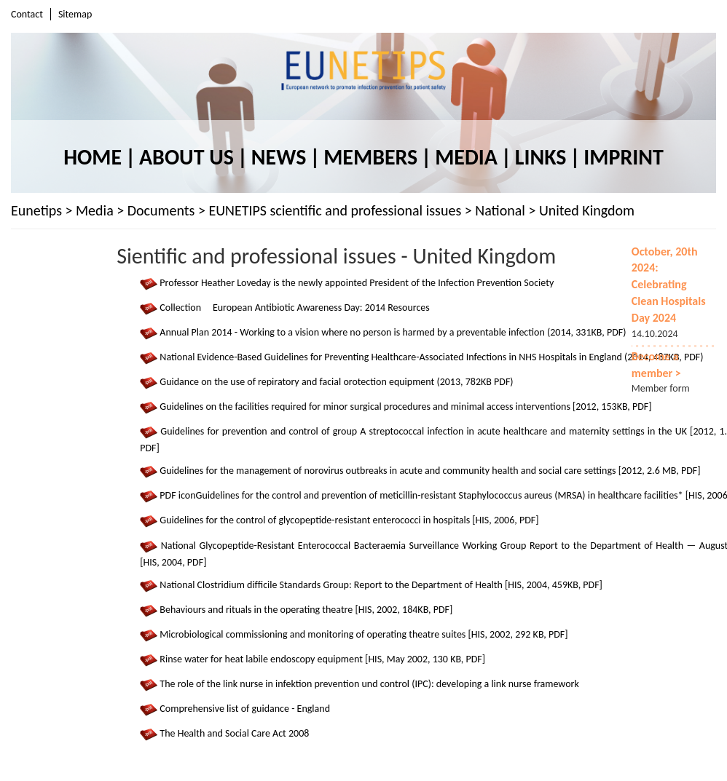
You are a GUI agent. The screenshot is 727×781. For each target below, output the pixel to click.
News (278, 156)
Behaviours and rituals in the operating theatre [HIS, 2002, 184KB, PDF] (306, 609)
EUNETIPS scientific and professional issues (334, 210)
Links (541, 156)
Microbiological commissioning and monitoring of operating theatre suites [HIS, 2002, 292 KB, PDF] (363, 634)
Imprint (623, 156)
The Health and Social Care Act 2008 (234, 734)
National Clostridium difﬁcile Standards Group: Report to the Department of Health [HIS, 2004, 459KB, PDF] (381, 585)
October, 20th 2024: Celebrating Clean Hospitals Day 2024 (669, 285)
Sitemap (75, 14)
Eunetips (36, 210)
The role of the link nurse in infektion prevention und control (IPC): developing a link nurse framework (369, 684)
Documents (161, 210)
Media (466, 156)
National (500, 210)
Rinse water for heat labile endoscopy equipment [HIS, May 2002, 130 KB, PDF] (322, 659)
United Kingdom (586, 210)
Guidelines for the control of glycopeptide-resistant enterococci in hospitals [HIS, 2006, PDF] (349, 521)
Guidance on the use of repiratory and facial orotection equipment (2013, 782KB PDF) (336, 382)
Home (92, 156)
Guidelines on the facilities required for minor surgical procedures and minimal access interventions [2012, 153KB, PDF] (405, 406)
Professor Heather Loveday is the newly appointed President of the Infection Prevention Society (357, 283)
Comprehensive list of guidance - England (245, 708)
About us (186, 156)
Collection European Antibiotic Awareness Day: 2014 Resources (294, 307)
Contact (27, 14)
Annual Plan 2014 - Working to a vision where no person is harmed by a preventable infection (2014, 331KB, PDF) (393, 332)
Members (370, 156)
